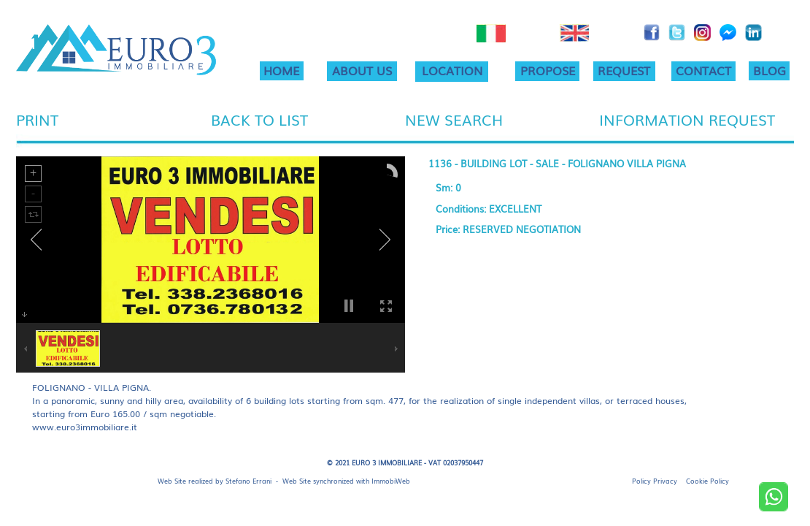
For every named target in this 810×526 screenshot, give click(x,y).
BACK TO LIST (259, 119)
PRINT (37, 119)
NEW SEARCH (454, 119)
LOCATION (452, 70)
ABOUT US (362, 70)
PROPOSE (547, 70)
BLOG (769, 70)
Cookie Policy (707, 481)
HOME (281, 70)
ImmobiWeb (390, 481)
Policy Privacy (654, 481)
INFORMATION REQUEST (687, 119)
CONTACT (703, 70)
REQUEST (624, 70)
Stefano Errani (248, 481)
